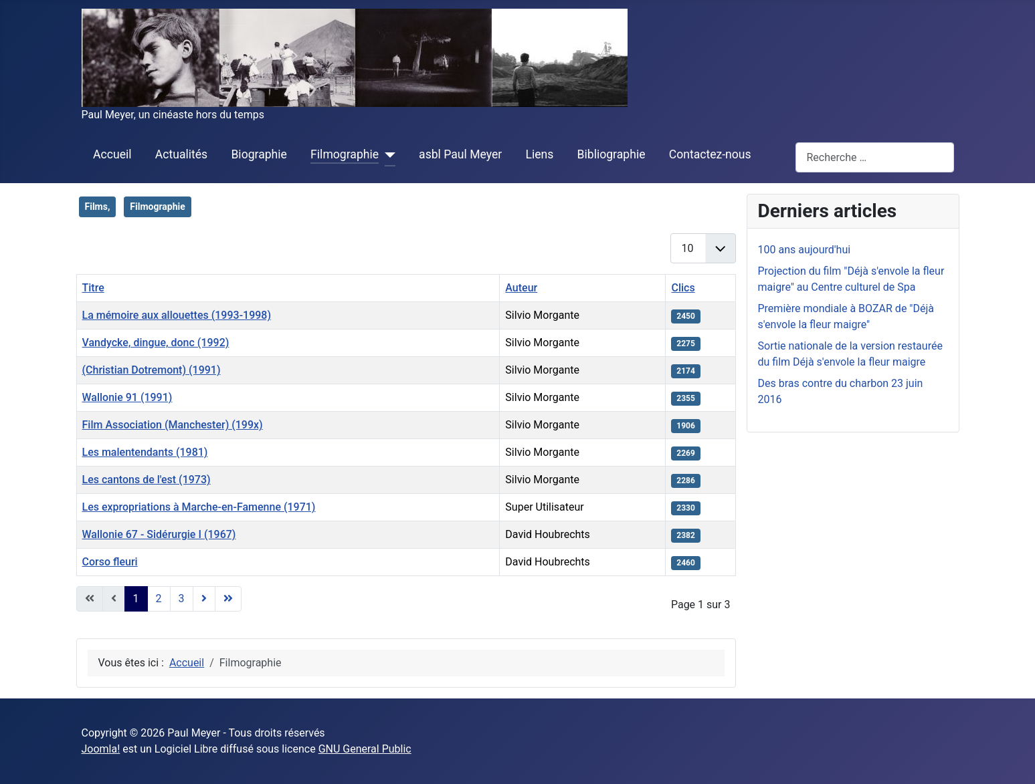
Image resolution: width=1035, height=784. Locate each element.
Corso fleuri (110, 561)
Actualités (181, 154)
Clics (682, 287)
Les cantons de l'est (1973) (146, 479)
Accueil (112, 154)
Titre (93, 287)
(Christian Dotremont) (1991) (151, 370)
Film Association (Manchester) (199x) (172, 424)
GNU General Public (364, 749)
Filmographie (344, 154)
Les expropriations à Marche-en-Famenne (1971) (199, 507)
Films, (97, 206)
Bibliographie (611, 154)
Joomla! (101, 749)
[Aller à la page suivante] (204, 599)
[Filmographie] (387, 155)
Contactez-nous (710, 154)
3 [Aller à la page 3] (182, 598)
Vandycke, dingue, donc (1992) (155, 342)
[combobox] (874, 157)
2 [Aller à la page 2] (159, 598)
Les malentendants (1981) (145, 452)
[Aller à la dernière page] (228, 599)
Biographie (259, 154)
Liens (539, 154)
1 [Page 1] (136, 598)
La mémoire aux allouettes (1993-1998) (177, 315)
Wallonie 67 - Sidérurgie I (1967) (159, 534)
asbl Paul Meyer (460, 154)
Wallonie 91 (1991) (127, 397)
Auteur (521, 287)
